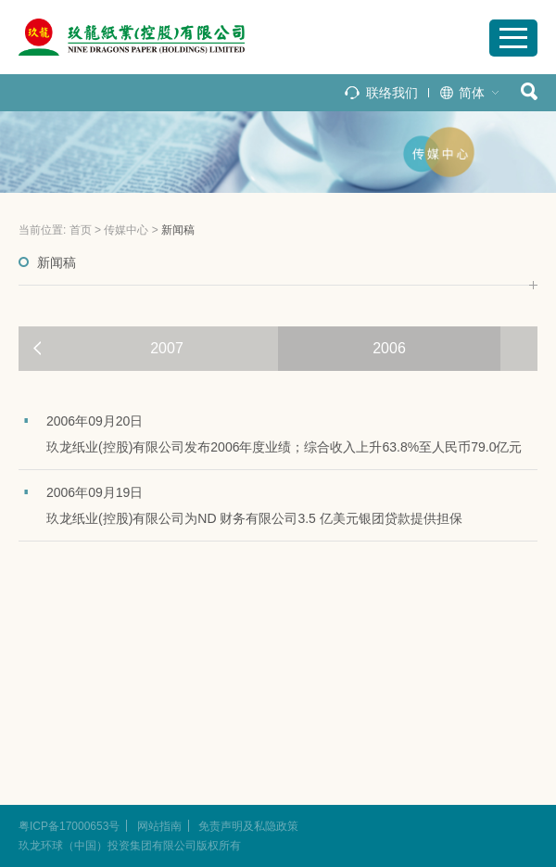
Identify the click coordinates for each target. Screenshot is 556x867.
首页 (81, 229)
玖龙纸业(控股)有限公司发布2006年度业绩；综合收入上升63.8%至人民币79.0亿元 (284, 447)
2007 (166, 348)
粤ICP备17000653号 (69, 826)
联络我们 (392, 92)
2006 (389, 348)
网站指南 (159, 826)
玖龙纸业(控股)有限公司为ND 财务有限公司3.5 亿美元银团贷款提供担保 (254, 518)
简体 (472, 92)
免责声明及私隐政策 (248, 826)
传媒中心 (126, 229)
